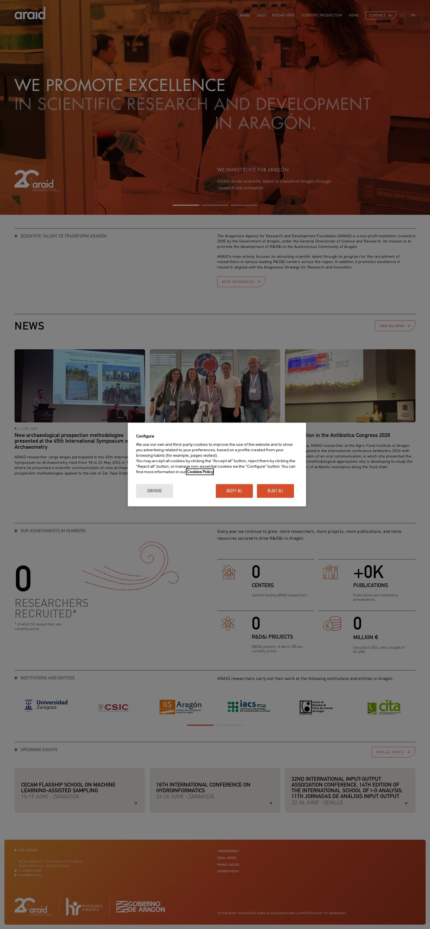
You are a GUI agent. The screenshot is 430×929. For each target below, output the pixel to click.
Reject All (275, 490)
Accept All (234, 490)
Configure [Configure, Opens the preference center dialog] (154, 490)
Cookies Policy (200, 471)
